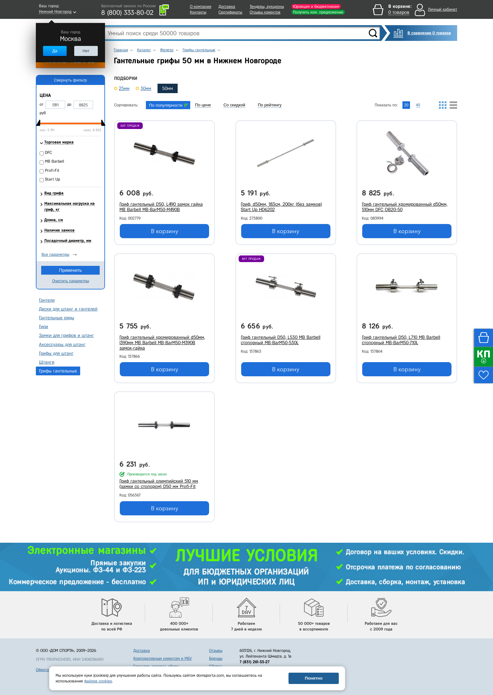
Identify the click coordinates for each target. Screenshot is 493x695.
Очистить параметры (70, 281)
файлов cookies (98, 681)
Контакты (198, 12)
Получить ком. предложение (318, 12)
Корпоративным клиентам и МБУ (162, 658)
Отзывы (215, 650)
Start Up (52, 179)
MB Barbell (54, 161)
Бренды (215, 658)
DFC (48, 152)
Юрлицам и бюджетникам (316, 6)
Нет (85, 50)
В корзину (164, 231)
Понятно (314, 678)
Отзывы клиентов (265, 12)
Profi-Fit (52, 170)
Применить (70, 270)
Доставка (227, 6)
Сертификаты (230, 12)
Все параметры (55, 254)
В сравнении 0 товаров (429, 33)
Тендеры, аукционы (267, 6)
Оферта (42, 670)
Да (54, 50)
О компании (200, 6)
